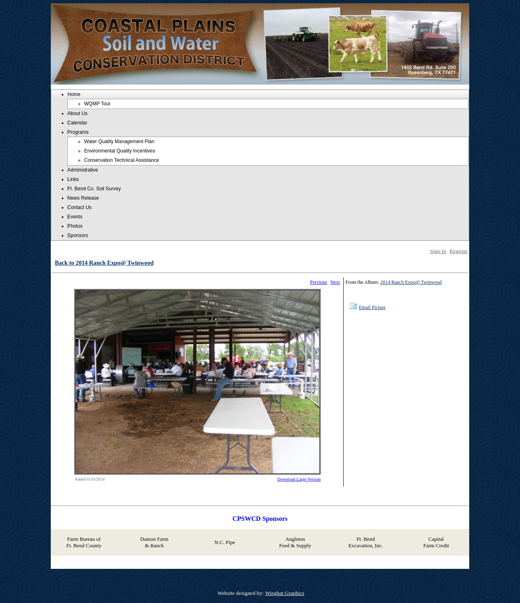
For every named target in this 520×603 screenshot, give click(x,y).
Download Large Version (299, 479)
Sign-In (438, 251)
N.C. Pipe (224, 542)
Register (459, 251)
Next (335, 282)
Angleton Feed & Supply (295, 542)
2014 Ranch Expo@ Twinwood (411, 282)
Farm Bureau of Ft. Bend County (83, 542)
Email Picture (372, 307)
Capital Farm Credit (436, 542)
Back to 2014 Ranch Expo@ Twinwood (104, 262)
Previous (318, 282)
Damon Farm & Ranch (154, 542)
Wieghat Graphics (284, 593)
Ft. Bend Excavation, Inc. (366, 542)
